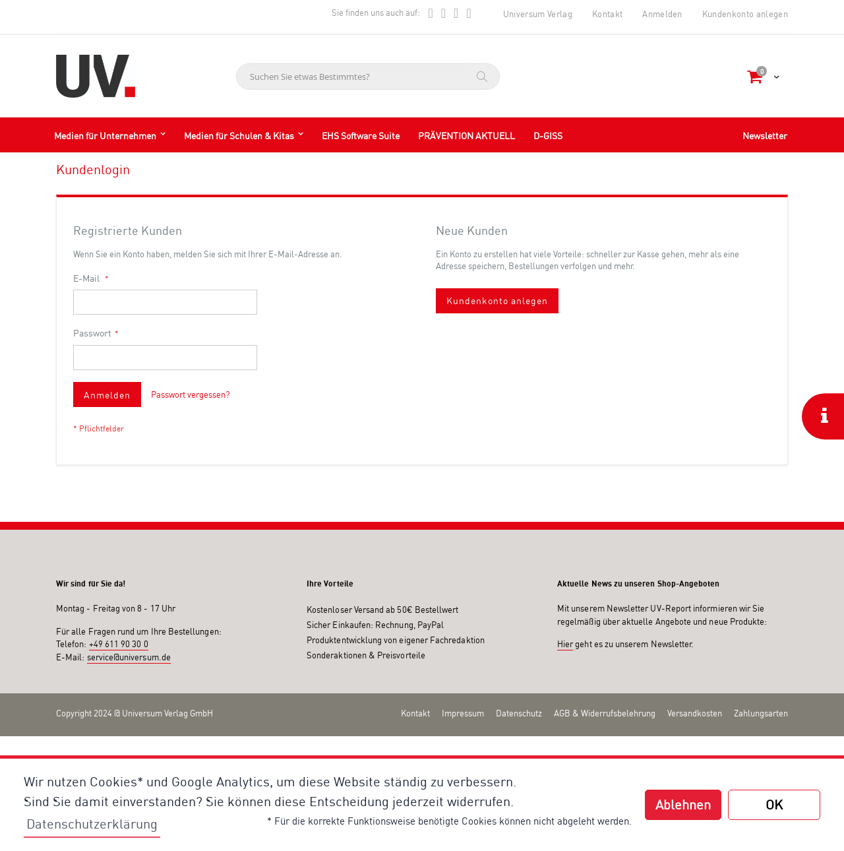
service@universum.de (129, 657)
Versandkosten (694, 713)
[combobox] (368, 76)
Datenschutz (519, 713)
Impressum (463, 713)
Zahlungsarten (761, 713)
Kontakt (607, 14)
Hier (565, 644)
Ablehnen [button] (683, 804)
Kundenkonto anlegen (745, 14)
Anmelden (662, 14)
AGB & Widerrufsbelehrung (604, 713)
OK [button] (774, 804)
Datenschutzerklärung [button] (92, 823)
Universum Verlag (537, 14)
